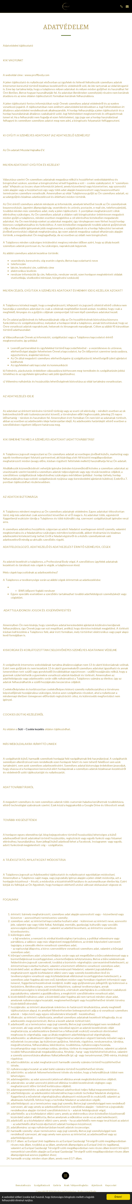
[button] (4, 6)
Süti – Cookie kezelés (31, 729)
